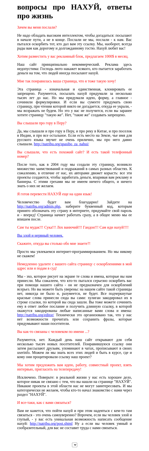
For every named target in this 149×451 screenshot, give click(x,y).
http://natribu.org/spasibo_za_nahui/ (61, 144)
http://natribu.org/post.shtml (51, 423)
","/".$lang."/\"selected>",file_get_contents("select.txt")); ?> (74, 445)
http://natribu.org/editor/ (35, 315)
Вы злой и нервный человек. (40, 235)
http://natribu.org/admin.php (38, 206)
